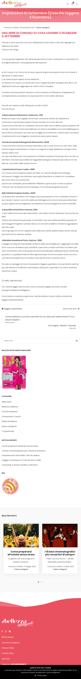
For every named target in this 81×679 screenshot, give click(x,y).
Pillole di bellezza (9, 421)
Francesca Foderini (10, 28)
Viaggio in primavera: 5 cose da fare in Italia (21, 460)
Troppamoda (8, 431)
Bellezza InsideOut (10, 406)
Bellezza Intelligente (21, 290)
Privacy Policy (8, 648)
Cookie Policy (8, 653)
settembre (17, 308)
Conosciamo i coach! (11, 416)
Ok (35, 675)
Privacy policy (42, 675)
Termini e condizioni (11, 642)
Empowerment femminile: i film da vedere (21, 455)
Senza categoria (42, 28)
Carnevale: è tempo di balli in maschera (20, 465)
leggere (7, 308)
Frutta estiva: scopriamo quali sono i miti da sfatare (25, 296)
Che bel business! (10, 411)
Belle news (6, 402)
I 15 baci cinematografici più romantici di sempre (24, 450)
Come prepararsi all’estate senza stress (20, 446)
